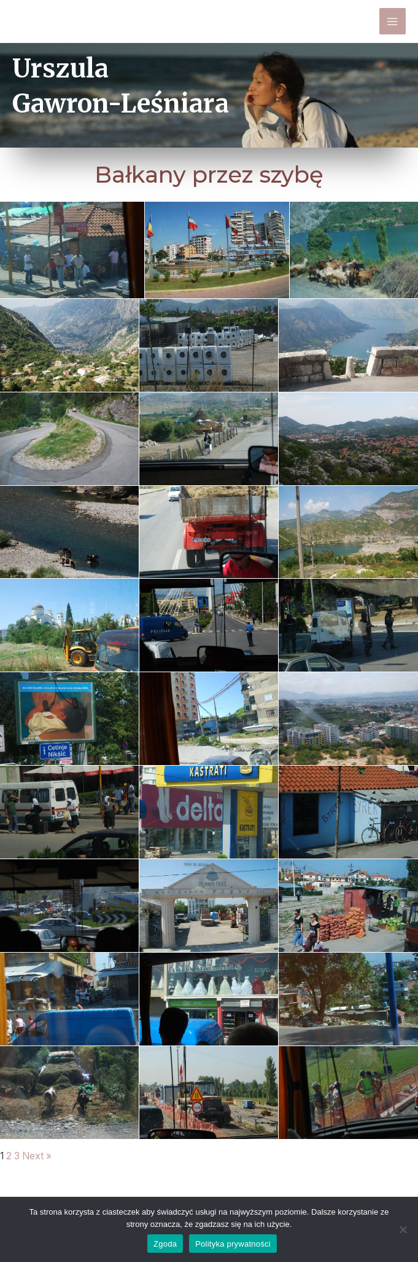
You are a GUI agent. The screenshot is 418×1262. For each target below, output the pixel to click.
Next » (37, 1156)
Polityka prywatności (233, 1243)
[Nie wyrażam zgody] (403, 1229)
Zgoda (165, 1243)
